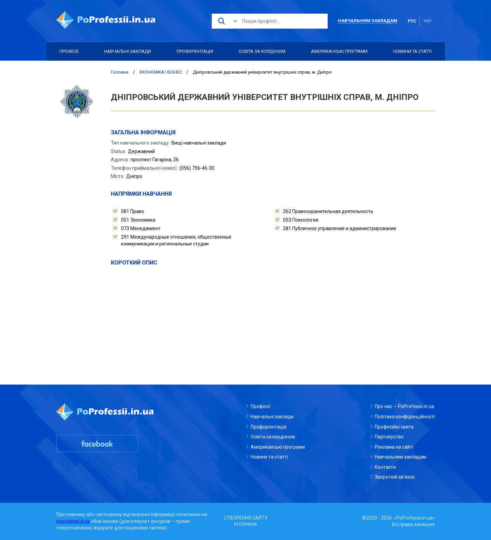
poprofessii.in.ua (74, 521)
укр (427, 21)
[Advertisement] (273, 317)
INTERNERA (245, 524)
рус (412, 21)
